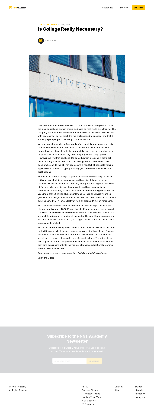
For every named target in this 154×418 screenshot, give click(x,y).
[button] (109, 8)
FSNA (85, 386)
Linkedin (139, 390)
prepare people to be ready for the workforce (67, 139)
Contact (118, 386)
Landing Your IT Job (92, 397)
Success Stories (90, 390)
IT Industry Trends (47, 24)
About (118, 390)
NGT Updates (89, 400)
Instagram (140, 397)
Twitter (138, 386)
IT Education (88, 404)
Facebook (140, 393)
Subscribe (138, 8)
